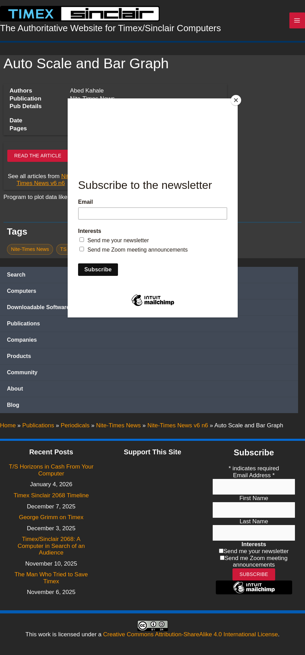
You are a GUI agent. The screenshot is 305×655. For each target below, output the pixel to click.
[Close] (236, 100)
